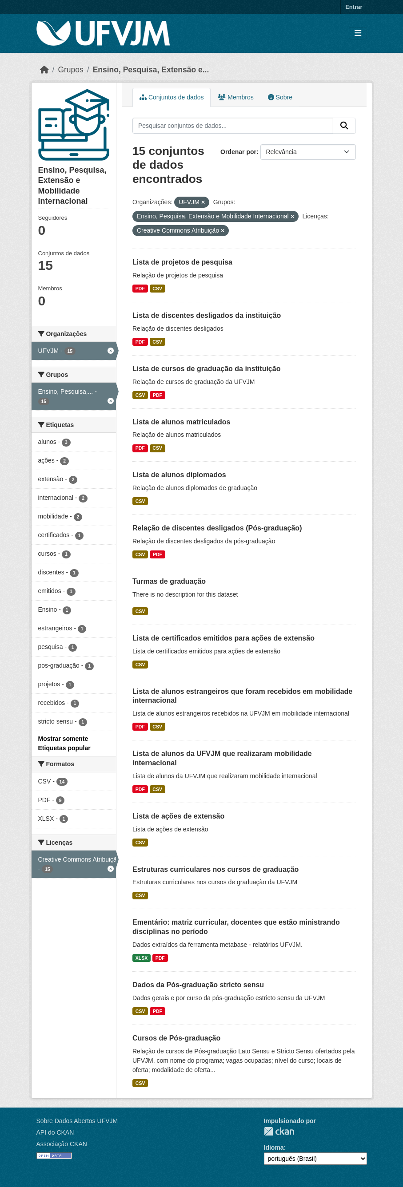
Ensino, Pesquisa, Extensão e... (151, 69)
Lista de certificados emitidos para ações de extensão (223, 638)
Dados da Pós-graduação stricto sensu (198, 985)
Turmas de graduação (169, 581)
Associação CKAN (61, 1143)
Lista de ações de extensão (178, 816)
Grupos (70, 69)
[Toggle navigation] (358, 33)
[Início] (44, 69)
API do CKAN (55, 1132)
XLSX (142, 958)
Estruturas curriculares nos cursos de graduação (215, 869)
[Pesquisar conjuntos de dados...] (232, 126)
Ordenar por (238, 151)
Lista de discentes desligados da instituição (206, 315)
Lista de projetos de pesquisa (182, 262)
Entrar (353, 7)
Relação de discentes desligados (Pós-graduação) (217, 528)
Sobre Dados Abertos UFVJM (77, 1120)
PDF (140, 288)
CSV (157, 288)
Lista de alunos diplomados (179, 475)
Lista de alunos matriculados (181, 422)
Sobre (280, 97)
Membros (235, 97)
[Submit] (344, 126)
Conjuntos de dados (171, 97)
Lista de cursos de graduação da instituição (206, 368)
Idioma (274, 1147)
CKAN (279, 1131)
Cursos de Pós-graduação (176, 1038)
